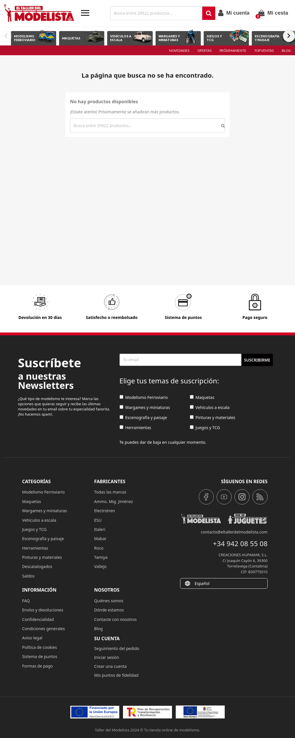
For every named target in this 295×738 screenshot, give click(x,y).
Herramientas (135, 427)
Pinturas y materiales (212, 417)
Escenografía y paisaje (143, 417)
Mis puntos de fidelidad (116, 675)
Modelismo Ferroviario (144, 397)
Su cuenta (107, 638)
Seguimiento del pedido (116, 648)
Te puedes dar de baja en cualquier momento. (163, 442)
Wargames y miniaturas (145, 407)
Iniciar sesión (106, 657)
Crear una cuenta (110, 666)
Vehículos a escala (210, 407)
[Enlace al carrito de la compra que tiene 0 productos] (273, 13)
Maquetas (202, 397)
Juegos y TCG (205, 427)
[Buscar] (157, 13)
